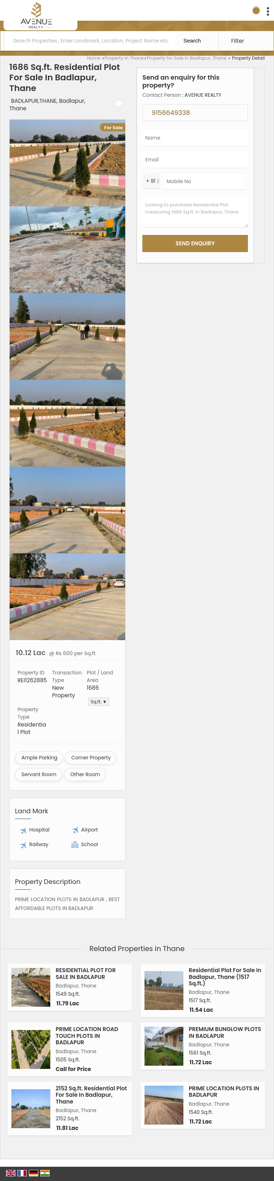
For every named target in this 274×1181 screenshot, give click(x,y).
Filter (237, 41)
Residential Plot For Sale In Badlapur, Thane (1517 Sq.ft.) (225, 976)
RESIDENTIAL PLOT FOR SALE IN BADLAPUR (86, 973)
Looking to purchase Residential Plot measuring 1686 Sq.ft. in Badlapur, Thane (195, 212)
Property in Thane (124, 58)
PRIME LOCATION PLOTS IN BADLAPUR (224, 1092)
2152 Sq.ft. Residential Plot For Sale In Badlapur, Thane (91, 1095)
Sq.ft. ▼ (99, 702)
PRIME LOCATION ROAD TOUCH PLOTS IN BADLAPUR (87, 1035)
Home (94, 58)
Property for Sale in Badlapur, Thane (187, 58)
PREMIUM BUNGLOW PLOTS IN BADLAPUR (225, 1032)
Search (192, 40)
